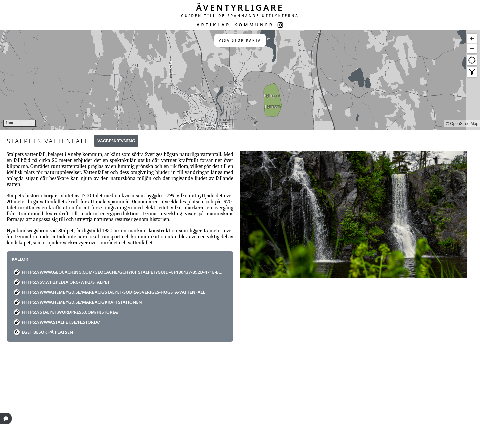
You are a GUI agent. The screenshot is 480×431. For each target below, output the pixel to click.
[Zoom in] (472, 38)
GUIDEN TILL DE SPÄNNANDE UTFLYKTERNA (240, 15)
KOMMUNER (254, 25)
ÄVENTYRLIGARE (240, 7)
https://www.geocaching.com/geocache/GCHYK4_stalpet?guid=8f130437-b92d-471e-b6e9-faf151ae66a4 (122, 272)
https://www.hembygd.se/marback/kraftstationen (82, 302)
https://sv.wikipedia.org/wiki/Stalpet (66, 282)
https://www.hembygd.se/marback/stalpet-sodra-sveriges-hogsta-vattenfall (113, 292)
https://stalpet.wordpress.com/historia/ (70, 312)
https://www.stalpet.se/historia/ (61, 322)
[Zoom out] (472, 48)
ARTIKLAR (214, 25)
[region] (240, 80)
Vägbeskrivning (116, 141)
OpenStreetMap (464, 123)
